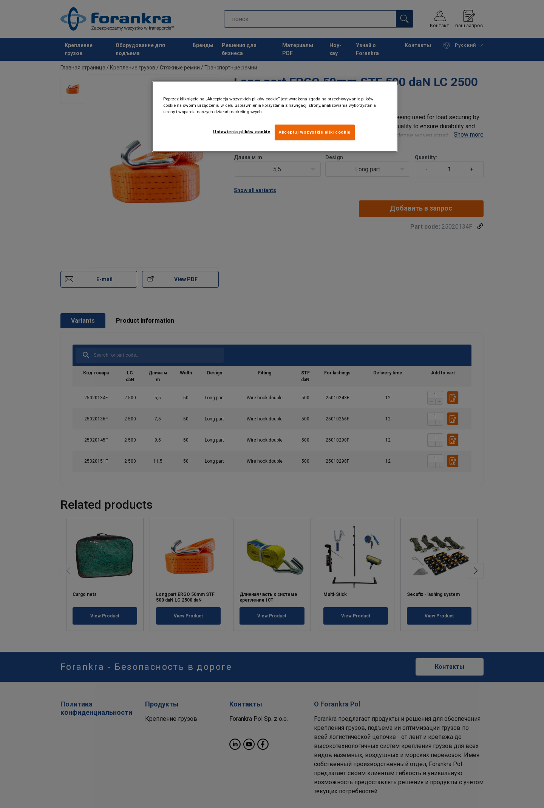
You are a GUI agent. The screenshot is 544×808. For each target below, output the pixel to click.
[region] (274, 116)
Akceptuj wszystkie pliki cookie (315, 132)
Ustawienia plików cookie (241, 131)
